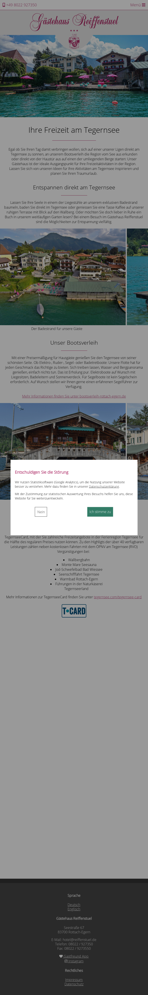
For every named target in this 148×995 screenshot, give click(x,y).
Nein (41, 511)
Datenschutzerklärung (104, 486)
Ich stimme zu (100, 511)
